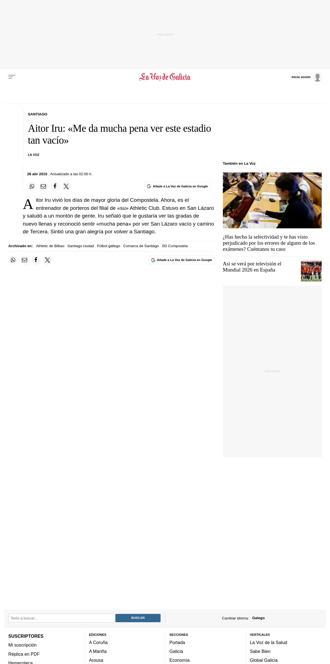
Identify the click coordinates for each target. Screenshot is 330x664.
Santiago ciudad (81, 246)
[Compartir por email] (43, 186)
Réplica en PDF (24, 654)
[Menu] (11, 76)
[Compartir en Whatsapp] (32, 186)
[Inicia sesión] (307, 77)
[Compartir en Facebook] (55, 186)
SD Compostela (175, 246)
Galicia (176, 651)
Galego (258, 618)
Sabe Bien (260, 651)
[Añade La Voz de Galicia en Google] (177, 186)
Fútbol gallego (108, 246)
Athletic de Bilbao (50, 246)
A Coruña (98, 642)
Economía (179, 660)
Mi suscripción (22, 644)
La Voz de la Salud (268, 642)
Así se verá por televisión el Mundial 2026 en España (252, 267)
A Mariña (98, 651)
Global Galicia (264, 660)
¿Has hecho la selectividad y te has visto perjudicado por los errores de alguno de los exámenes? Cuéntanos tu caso (269, 243)
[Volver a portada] (165, 76)
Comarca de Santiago (141, 246)
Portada (177, 642)
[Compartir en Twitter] (66, 186)
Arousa (96, 660)
